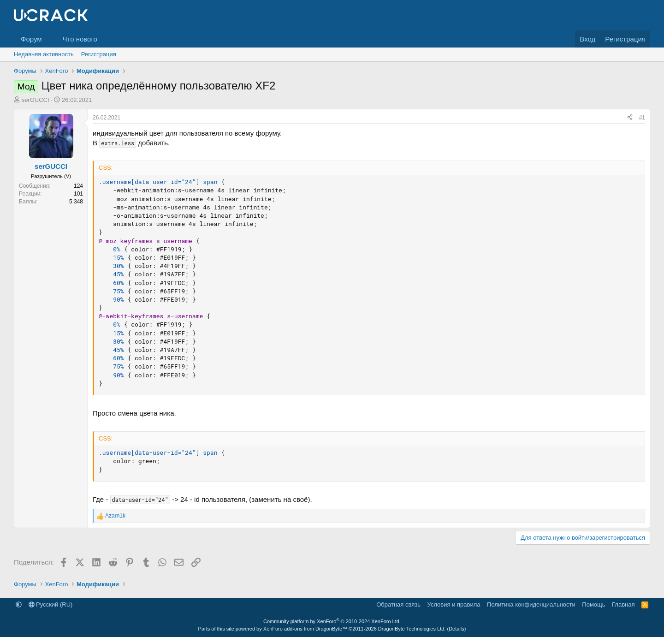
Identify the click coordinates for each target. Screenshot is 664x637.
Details (456, 628)
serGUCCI (35, 99)
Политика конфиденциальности (531, 604)
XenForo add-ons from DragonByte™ (305, 628)
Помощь (593, 604)
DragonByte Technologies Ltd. (412, 628)
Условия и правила (453, 604)
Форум (31, 39)
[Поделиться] (630, 118)
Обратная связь (398, 604)
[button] (48, 39)
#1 (642, 117)
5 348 (76, 201)
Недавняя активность (44, 54)
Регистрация (98, 54)
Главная (623, 604)
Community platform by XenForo (332, 621)
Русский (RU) (51, 604)
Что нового (79, 39)
